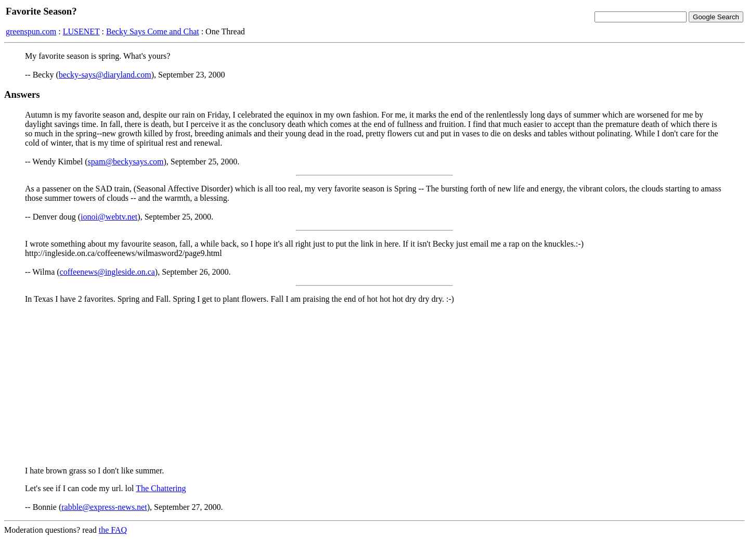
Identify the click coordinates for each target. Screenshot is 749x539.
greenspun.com (31, 31)
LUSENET (81, 31)
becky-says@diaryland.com (105, 74)
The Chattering (161, 488)
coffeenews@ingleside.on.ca (107, 271)
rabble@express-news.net (104, 507)
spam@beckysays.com (126, 161)
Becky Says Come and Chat (152, 31)
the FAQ (113, 529)
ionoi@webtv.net (109, 216)
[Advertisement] (374, 385)
